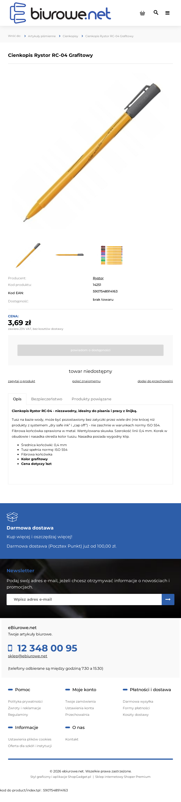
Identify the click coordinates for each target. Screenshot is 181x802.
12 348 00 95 (46, 648)
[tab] (17, 399)
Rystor (98, 278)
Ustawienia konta (79, 708)
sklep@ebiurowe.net (27, 656)
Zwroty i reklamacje (24, 708)
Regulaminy (18, 714)
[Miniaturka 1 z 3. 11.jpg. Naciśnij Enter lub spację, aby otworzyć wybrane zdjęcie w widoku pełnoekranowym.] (27, 255)
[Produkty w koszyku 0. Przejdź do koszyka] (142, 13)
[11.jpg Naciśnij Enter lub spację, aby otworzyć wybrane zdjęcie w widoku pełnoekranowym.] (90, 151)
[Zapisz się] (168, 599)
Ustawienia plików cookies (29, 739)
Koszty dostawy (136, 714)
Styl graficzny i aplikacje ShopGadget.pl (60, 777)
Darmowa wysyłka (138, 701)
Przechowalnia (77, 714)
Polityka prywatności (25, 701)
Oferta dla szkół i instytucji (30, 746)
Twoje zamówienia (80, 701)
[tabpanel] (90, 444)
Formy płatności (136, 708)
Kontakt (71, 739)
